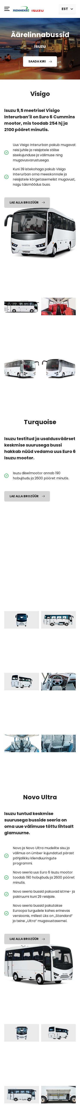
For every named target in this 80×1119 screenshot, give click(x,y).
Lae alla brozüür (27, 202)
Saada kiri (40, 61)
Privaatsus (40, 1111)
